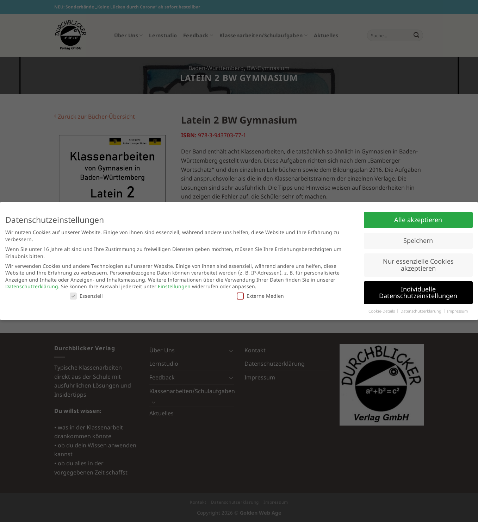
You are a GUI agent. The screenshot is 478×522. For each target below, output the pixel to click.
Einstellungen (174, 286)
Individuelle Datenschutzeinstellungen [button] (418, 292)
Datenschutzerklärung (31, 286)
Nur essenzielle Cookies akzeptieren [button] (418, 264)
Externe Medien (260, 296)
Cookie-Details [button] (382, 311)
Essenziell (86, 296)
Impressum (457, 311)
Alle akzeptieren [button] (418, 219)
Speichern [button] (418, 240)
